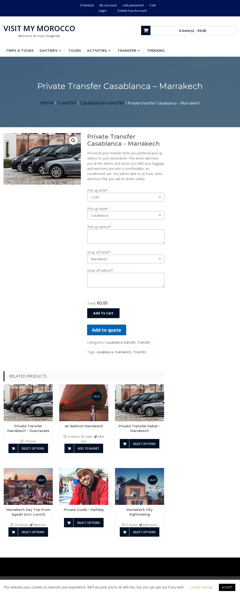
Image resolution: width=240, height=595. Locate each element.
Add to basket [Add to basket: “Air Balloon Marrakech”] (88, 448)
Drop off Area (98, 252)
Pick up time (97, 190)
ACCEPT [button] (227, 587)
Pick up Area (97, 208)
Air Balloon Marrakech (84, 426)
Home (47, 103)
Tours (74, 50)
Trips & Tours (20, 50)
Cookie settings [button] (201, 587)
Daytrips (49, 50)
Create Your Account (132, 11)
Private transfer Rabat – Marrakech (139, 428)
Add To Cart (103, 313)
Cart (152, 5)
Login (102, 11)
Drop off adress (100, 270)
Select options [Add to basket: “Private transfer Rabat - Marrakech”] (144, 444)
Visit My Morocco (39, 28)
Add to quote (106, 330)
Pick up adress (99, 227)
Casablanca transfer (102, 103)
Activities (97, 50)
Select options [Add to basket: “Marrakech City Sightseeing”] (144, 532)
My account (108, 5)
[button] (73, 140)
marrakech (123, 352)
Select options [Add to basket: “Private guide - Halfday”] (88, 523)
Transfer (126, 50)
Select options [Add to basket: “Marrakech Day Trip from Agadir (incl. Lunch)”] (33, 532)
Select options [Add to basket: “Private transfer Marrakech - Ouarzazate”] (33, 448)
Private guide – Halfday (84, 510)
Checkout (87, 5)
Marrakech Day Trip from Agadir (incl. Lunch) (28, 512)
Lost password (133, 5)
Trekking (156, 50)
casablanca (104, 352)
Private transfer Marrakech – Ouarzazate (28, 428)
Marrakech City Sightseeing (140, 512)
